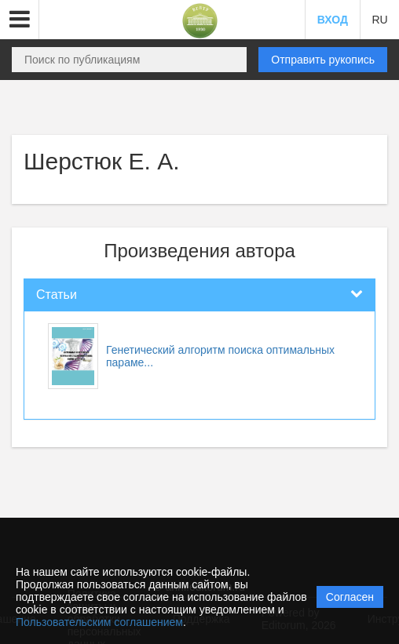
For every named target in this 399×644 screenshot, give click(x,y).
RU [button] (379, 19)
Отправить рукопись (323, 59)
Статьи (56, 294)
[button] (19, 19)
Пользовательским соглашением (99, 622)
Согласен (350, 597)
